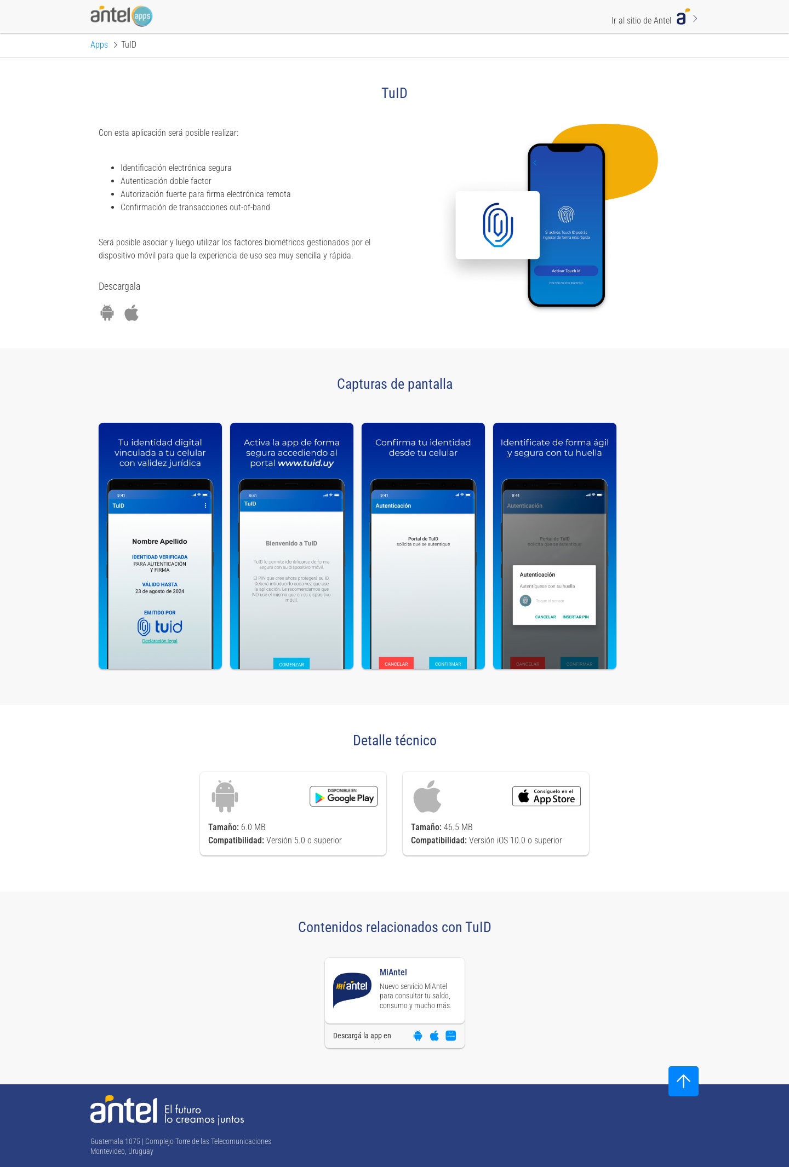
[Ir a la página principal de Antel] (167, 1110)
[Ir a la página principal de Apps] (99, 44)
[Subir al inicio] (683, 1081)
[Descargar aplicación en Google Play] (107, 312)
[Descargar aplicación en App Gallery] (450, 1035)
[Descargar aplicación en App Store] (131, 312)
